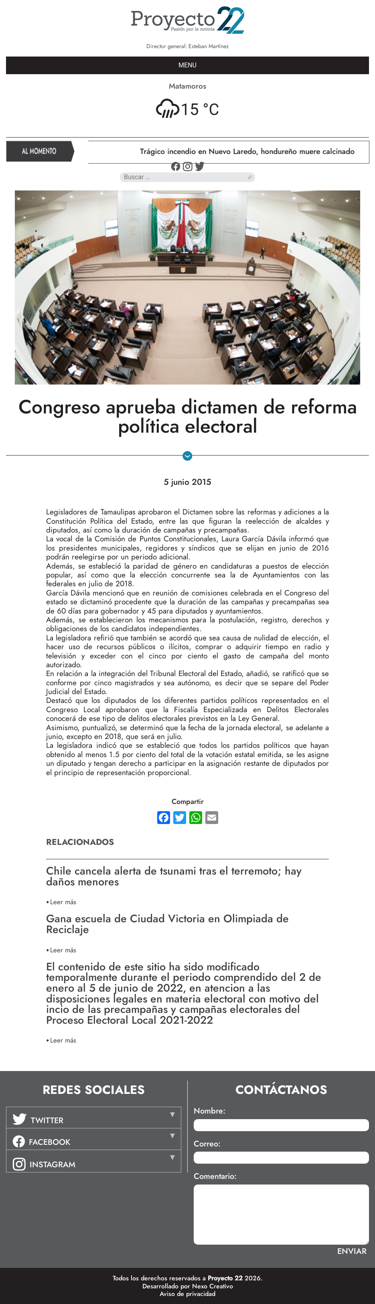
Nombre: (209, 1111)
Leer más (63, 902)
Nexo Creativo (212, 1286)
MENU (187, 65)
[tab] (93, 1117)
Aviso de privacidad (187, 1293)
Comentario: (215, 1176)
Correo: (207, 1144)
